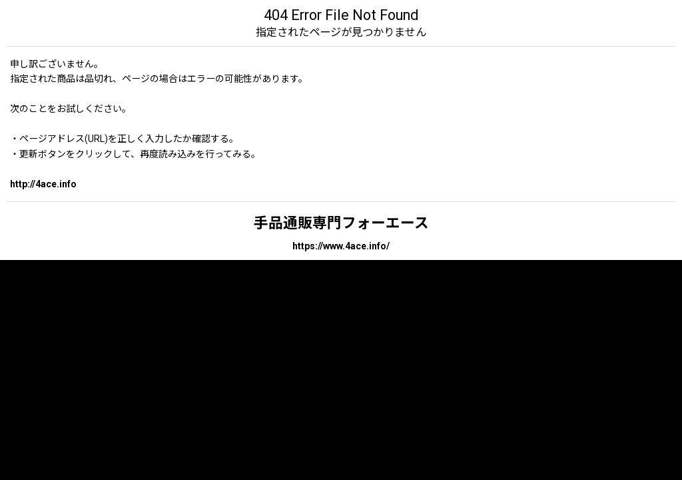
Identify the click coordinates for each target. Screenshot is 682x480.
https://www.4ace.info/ (341, 246)
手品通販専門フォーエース (341, 223)
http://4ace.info (43, 184)
